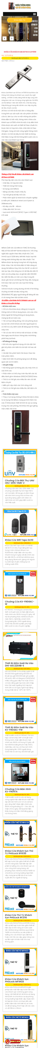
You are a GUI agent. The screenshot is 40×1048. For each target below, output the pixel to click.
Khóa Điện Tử (19, 20)
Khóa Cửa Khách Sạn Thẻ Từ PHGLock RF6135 (19, 852)
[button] (12, 38)
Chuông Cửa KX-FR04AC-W (19, 603)
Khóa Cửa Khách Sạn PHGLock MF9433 (17, 980)
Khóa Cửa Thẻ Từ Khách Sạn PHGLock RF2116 (18, 916)
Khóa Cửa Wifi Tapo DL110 (19, 540)
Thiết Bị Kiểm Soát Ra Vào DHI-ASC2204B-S (19, 664)
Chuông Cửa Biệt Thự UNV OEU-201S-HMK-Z (19, 481)
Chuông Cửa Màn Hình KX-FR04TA (18, 790)
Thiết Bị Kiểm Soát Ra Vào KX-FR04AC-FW (19, 728)
